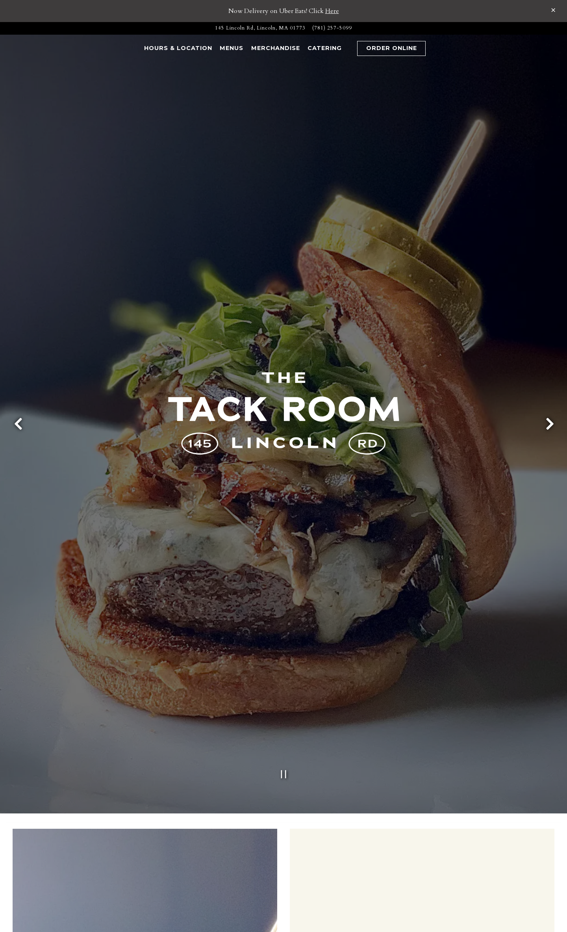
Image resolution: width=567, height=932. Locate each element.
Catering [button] (325, 48)
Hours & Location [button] (178, 48)
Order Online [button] (391, 48)
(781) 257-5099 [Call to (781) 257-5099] (332, 28)
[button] (349, 48)
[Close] (553, 10)
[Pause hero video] (283, 670)
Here (332, 11)
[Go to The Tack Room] (260, 28)
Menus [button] (231, 48)
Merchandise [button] (275, 48)
